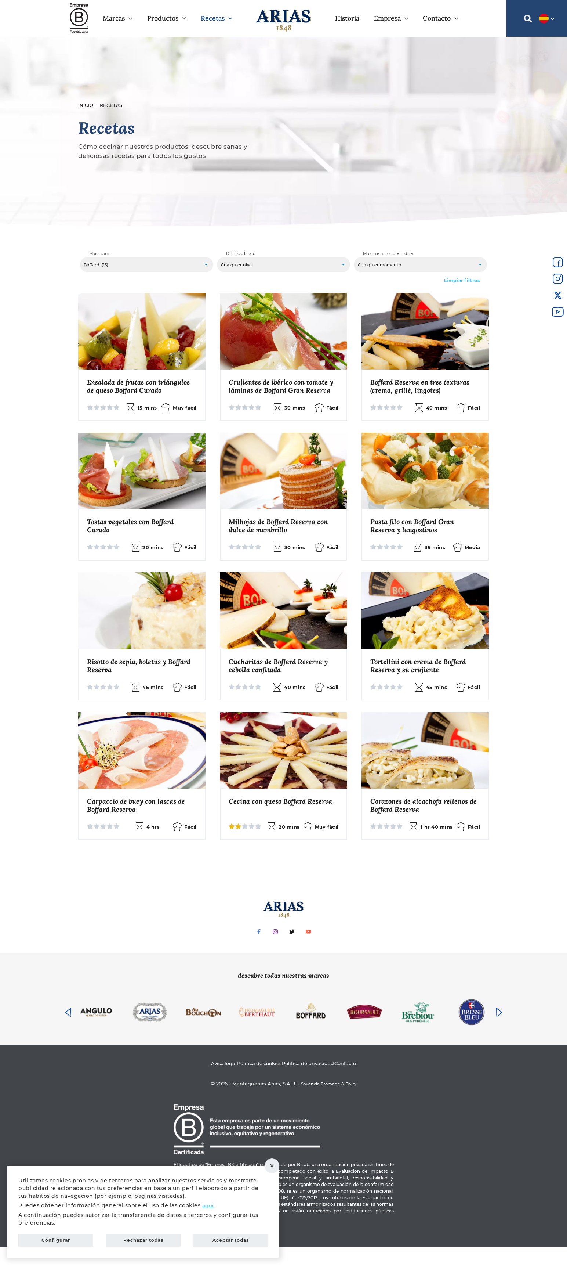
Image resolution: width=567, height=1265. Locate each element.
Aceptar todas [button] (230, 1238)
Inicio (86, 105)
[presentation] (68, 1030)
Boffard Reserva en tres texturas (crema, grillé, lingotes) (423, 390)
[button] (121, 18)
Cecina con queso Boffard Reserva (270, 823)
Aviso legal (210, 1081)
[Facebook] (258, 949)
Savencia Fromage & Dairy (329, 1102)
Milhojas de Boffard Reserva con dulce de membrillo (282, 540)
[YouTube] (308, 949)
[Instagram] (275, 949)
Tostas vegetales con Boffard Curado (133, 540)
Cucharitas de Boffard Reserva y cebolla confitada (282, 682)
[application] (132, 18)
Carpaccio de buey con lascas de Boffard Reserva (139, 823)
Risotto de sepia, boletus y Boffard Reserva (130, 682)
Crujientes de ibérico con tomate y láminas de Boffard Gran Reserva (282, 395)
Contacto (359, 1081)
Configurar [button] (56, 1238)
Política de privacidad (313, 1081)
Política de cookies (254, 1081)
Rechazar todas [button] (277, 1164)
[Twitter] (292, 949)
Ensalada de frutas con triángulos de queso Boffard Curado (132, 395)
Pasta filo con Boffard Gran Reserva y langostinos (415, 540)
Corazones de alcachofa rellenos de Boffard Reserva (422, 823)
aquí (208, 1202)
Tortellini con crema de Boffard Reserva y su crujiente (421, 682)
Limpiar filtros (462, 283)
